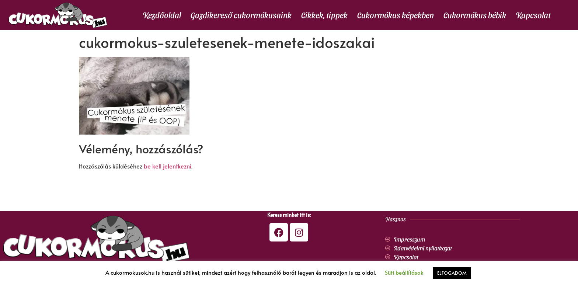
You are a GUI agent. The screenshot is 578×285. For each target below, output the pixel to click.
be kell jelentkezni (167, 166)
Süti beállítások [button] (404, 272)
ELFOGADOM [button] (452, 273)
